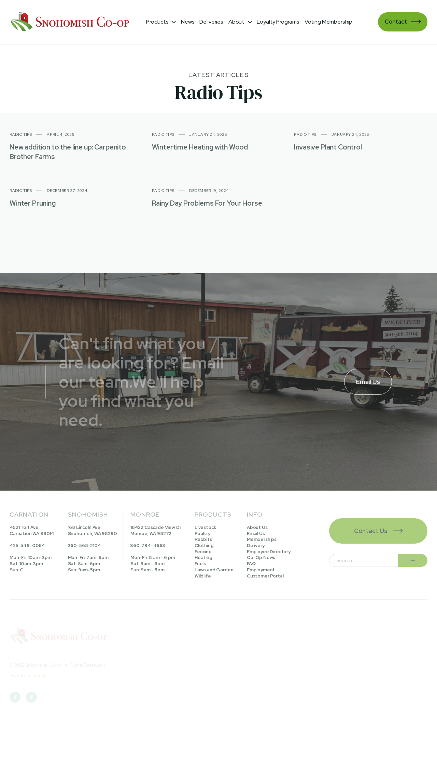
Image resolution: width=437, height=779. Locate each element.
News (187, 21)
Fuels (200, 564)
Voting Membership (328, 21)
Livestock (205, 527)
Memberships (262, 539)
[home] (71, 22)
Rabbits (203, 539)
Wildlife (203, 576)
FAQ (251, 564)
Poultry (202, 533)
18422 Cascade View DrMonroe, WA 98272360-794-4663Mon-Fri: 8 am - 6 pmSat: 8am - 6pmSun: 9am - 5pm (155, 548)
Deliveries (211, 21)
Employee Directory (269, 552)
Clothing (204, 545)
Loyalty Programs (278, 21)
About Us (257, 527)
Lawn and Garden (214, 570)
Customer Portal (265, 576)
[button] (161, 22)
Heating (203, 557)
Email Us (256, 533)
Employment (261, 570)
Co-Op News (261, 557)
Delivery (256, 545)
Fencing (203, 552)
